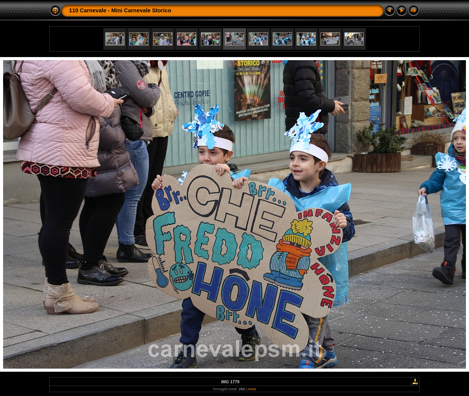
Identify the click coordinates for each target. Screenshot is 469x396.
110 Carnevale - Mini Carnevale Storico (120, 10)
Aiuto (252, 389)
